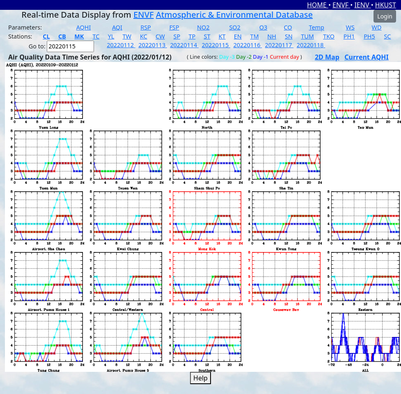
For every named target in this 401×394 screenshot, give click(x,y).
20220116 (248, 45)
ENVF (341, 4)
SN (289, 36)
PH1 (349, 36)
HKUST (385, 4)
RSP (145, 27)
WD (377, 27)
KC (143, 36)
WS (350, 27)
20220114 (184, 45)
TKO (329, 36)
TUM (307, 36)
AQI (117, 27)
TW (127, 36)
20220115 (216, 45)
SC (387, 36)
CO (288, 27)
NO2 (203, 27)
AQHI (83, 27)
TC (96, 36)
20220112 (121, 45)
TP (191, 36)
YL (111, 36)
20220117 (279, 45)
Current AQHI (366, 57)
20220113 (152, 45)
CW (160, 36)
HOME (317, 4)
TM (254, 36)
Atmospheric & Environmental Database (234, 14)
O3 (263, 27)
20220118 (311, 45)
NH (271, 36)
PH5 (369, 36)
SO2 (234, 27)
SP (177, 36)
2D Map (327, 57)
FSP (174, 27)
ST (207, 36)
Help (200, 378)
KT (222, 36)
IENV (362, 4)
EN (238, 36)
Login (384, 16)
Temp (316, 27)
